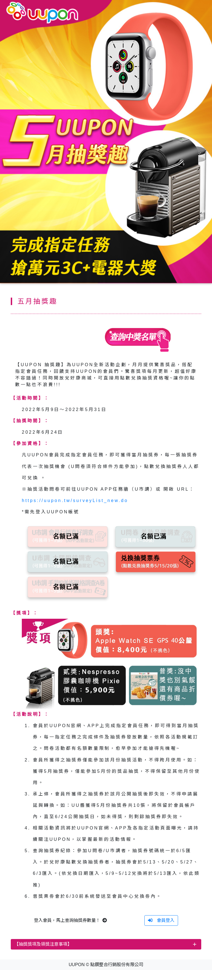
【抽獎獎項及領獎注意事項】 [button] (43, 944)
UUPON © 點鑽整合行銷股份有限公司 (106, 964)
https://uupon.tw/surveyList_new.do (75, 500)
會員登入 (161, 920)
